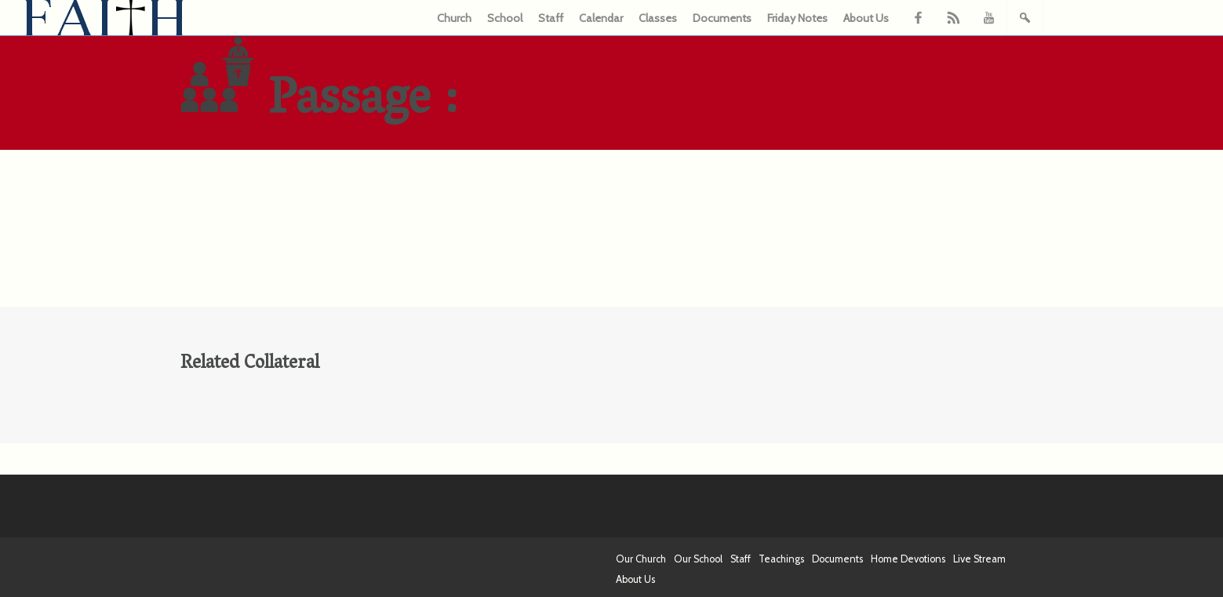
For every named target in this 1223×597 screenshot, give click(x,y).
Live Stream (979, 559)
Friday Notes (797, 18)
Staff (550, 18)
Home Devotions (908, 559)
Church (454, 18)
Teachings (781, 559)
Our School (698, 559)
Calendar (601, 18)
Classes (658, 18)
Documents (722, 18)
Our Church (641, 559)
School (504, 18)
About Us (866, 18)
